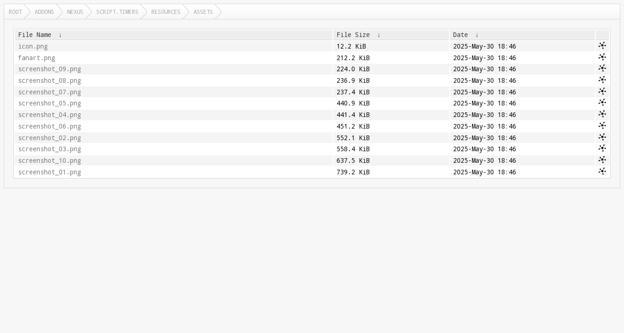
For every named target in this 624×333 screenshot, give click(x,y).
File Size (353, 35)
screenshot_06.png (49, 126)
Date (460, 35)
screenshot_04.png (49, 115)
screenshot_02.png (49, 138)
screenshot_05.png (49, 103)
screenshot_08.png (49, 80)
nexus (75, 11)
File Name (34, 35)
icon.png (33, 46)
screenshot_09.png (49, 69)
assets (203, 11)
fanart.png (36, 58)
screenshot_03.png (49, 149)
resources (166, 11)
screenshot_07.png (49, 92)
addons (44, 11)
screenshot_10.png (49, 160)
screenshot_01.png (49, 172)
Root (15, 11)
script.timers (117, 11)
